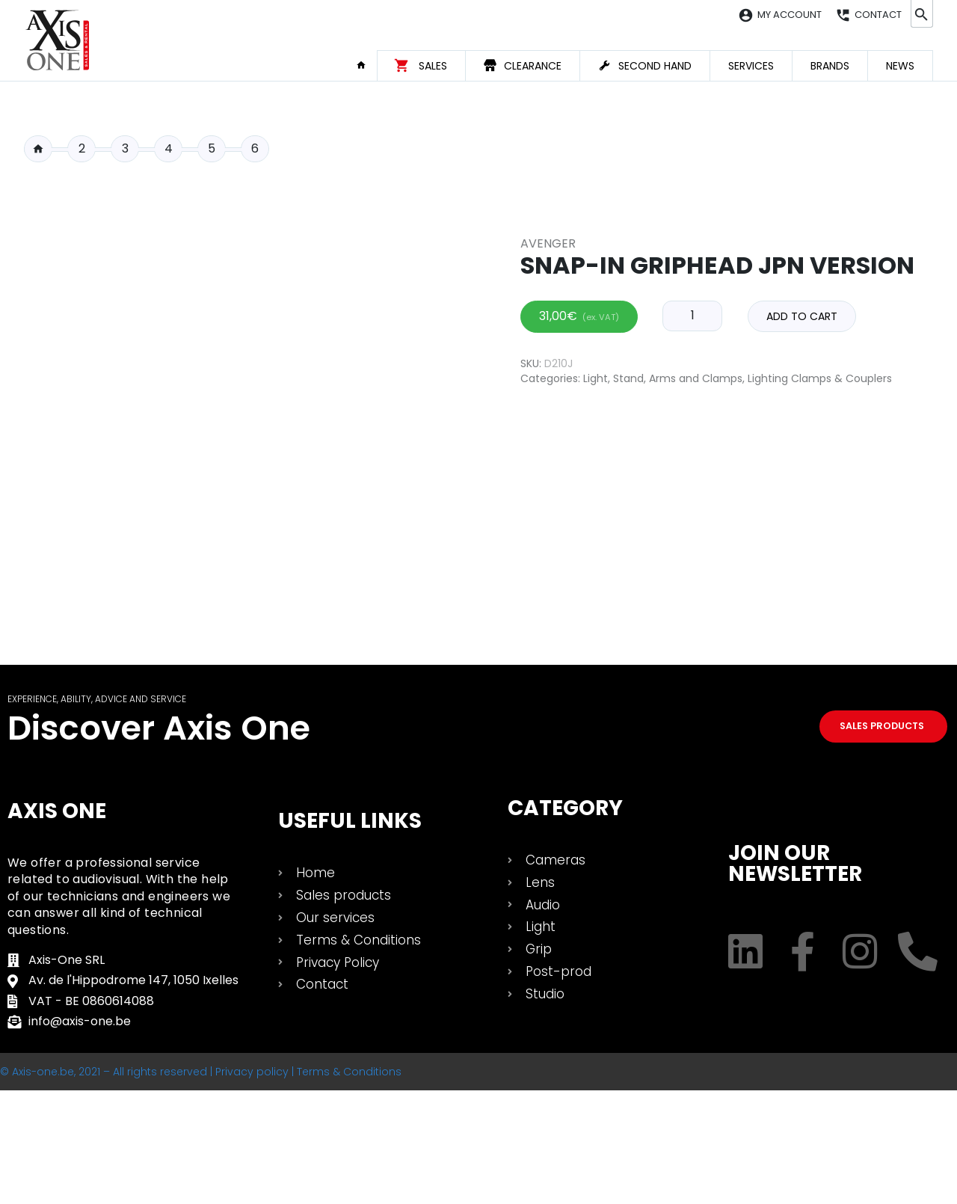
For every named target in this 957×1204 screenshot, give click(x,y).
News (900, 65)
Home (366, 65)
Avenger (548, 543)
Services (751, 65)
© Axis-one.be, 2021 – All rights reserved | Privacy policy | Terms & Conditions (200, 1185)
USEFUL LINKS (350, 935)
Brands (829, 65)
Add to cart (801, 616)
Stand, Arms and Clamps (677, 678)
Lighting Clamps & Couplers (820, 678)
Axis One (56, 925)
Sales (433, 65)
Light (595, 678)
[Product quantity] (692, 616)
